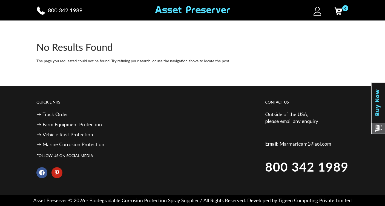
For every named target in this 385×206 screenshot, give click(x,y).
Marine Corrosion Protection (73, 144)
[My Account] (317, 11)
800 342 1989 (307, 167)
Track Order (55, 114)
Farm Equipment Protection (72, 124)
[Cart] (338, 11)
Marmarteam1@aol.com (305, 144)
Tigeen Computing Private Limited (315, 200)
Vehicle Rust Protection (68, 134)
